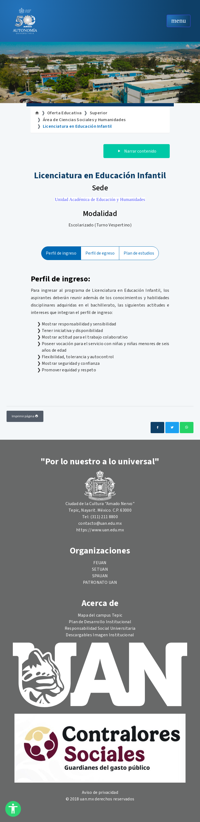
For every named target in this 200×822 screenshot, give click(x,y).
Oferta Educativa (64, 113)
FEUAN (100, 563)
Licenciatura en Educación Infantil (77, 126)
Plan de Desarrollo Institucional (100, 622)
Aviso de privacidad (100, 792)
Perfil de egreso (100, 253)
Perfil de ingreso (61, 253)
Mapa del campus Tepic (100, 615)
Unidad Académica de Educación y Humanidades (100, 199)
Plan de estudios (139, 253)
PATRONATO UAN (100, 582)
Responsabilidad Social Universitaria (100, 628)
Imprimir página (25, 416)
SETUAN (100, 569)
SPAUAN (100, 576)
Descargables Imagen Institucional (100, 635)
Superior (99, 113)
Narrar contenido (136, 151)
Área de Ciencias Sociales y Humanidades (84, 120)
